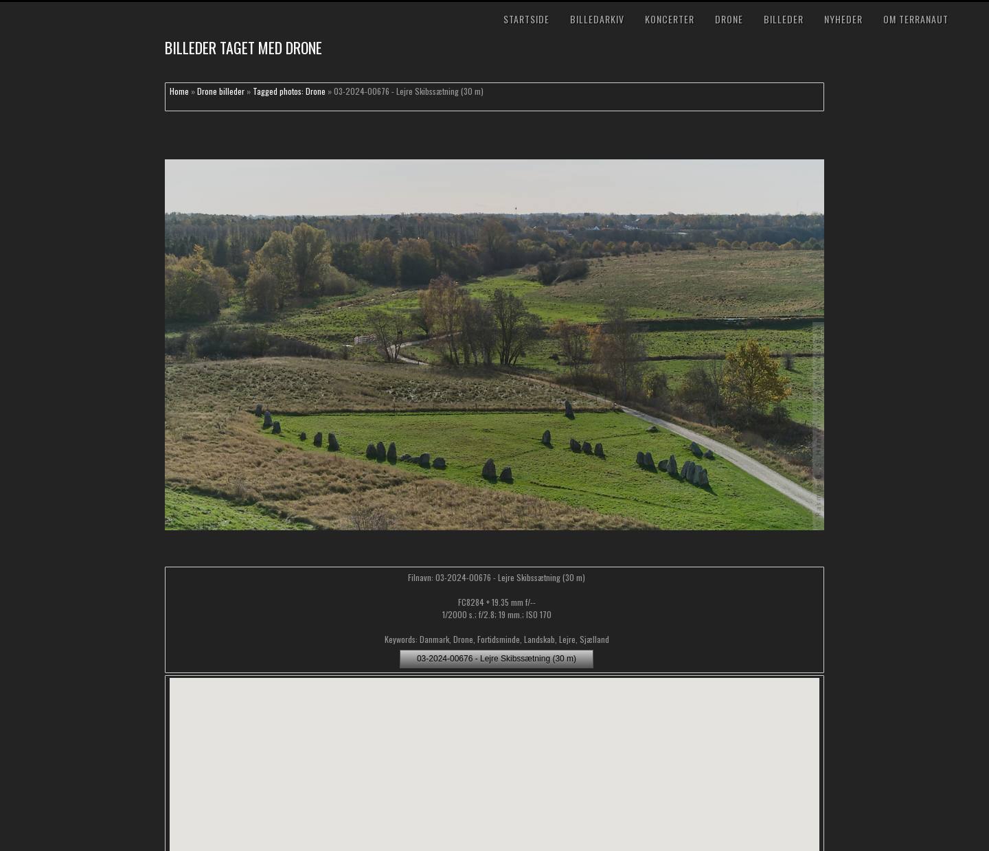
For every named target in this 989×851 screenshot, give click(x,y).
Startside (526, 19)
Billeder (784, 19)
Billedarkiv (597, 19)
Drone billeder (221, 91)
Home (179, 91)
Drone (729, 19)
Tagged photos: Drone (289, 91)
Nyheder (843, 19)
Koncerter (669, 19)
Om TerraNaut (915, 19)
